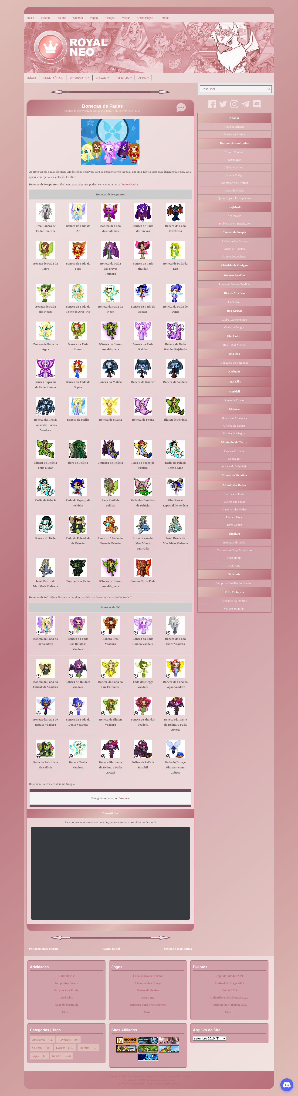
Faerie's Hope (234, 517)
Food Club (66, 997)
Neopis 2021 (229, 990)
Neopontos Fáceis (66, 983)
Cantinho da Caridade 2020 (229, 1004)
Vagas (94, 18)
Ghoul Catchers (234, 167)
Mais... (66, 1012)
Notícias (56, 1056)
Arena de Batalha (234, 249)
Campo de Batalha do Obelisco (234, 583)
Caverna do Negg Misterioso (234, 550)
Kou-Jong (234, 565)
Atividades (81, 76)
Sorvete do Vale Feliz (234, 466)
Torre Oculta (129, 184)
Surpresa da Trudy (66, 990)
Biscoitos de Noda (234, 542)
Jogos (104, 76)
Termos (164, 18)
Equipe (45, 18)
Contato (78, 18)
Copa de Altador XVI (229, 976)
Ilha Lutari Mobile (234, 345)
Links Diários (53, 78)
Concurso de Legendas (234, 362)
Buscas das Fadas (234, 501)
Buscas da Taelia (234, 451)
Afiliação (110, 18)
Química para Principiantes (234, 198)
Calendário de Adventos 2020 (229, 997)
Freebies (84, 1047)
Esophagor (234, 159)
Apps (145, 76)
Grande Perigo (234, 175)
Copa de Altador (234, 126)
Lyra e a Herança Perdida (234, 284)
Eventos (125, 76)
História (61, 18)
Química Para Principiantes (148, 1004)
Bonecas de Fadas (102, 106)
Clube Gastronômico (234, 319)
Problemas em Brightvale (234, 223)
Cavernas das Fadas (234, 509)
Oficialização (145, 18)
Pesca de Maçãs (234, 190)
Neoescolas (234, 216)
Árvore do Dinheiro (234, 256)
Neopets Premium (234, 608)
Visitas (126, 18)
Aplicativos (38, 1039)
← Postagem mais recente (41, 948)
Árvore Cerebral (234, 152)
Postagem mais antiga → (180, 948)
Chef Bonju (234, 558)
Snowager (234, 458)
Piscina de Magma (234, 433)
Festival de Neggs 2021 (229, 983)
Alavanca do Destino (234, 601)
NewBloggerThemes (168, 1083)
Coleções (37, 1047)
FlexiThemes (137, 1083)
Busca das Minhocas (234, 418)
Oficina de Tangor (234, 425)
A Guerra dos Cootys (234, 241)
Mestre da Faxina (234, 134)
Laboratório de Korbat (234, 182)
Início (30, 18)
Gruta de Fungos (234, 327)
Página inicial (111, 948)
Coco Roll (234, 302)
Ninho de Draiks (234, 400)
